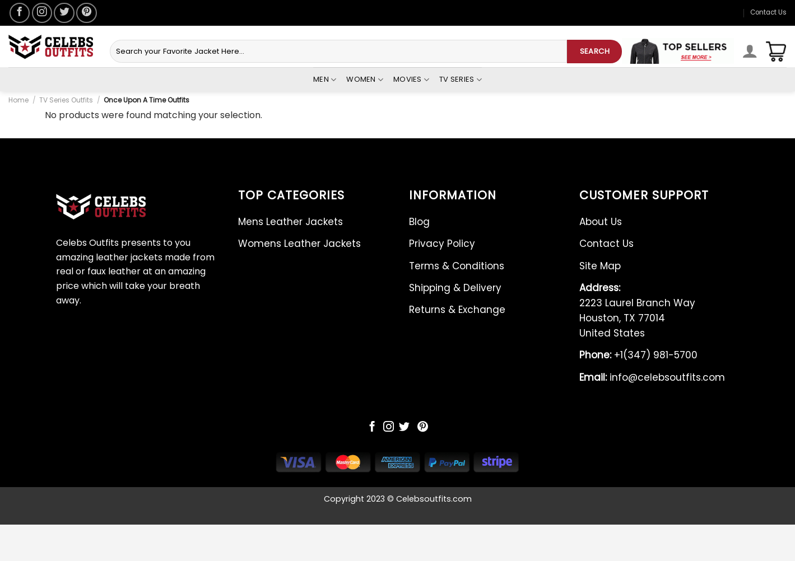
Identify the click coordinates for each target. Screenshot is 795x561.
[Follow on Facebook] (20, 13)
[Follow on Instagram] (42, 13)
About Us (600, 221)
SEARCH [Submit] (595, 51)
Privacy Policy (442, 243)
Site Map (600, 266)
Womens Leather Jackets (299, 243)
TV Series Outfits (66, 100)
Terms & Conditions (456, 266)
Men (324, 79)
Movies (411, 79)
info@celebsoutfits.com (652, 377)
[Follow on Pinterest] (86, 13)
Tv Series (460, 79)
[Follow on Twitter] (64, 13)
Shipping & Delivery (455, 287)
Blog (419, 221)
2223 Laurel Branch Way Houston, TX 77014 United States (637, 310)
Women (364, 79)
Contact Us (768, 12)
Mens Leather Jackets (290, 221)
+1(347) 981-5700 (638, 355)
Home (18, 100)
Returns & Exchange (457, 309)
